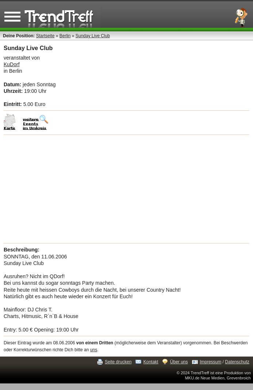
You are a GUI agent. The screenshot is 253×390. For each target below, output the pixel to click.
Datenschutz (237, 361)
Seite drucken (118, 361)
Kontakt (150, 361)
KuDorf (12, 64)
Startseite (45, 35)
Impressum (210, 361)
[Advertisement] (126, 189)
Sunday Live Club (93, 35)
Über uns (179, 361)
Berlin (65, 35)
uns (93, 349)
